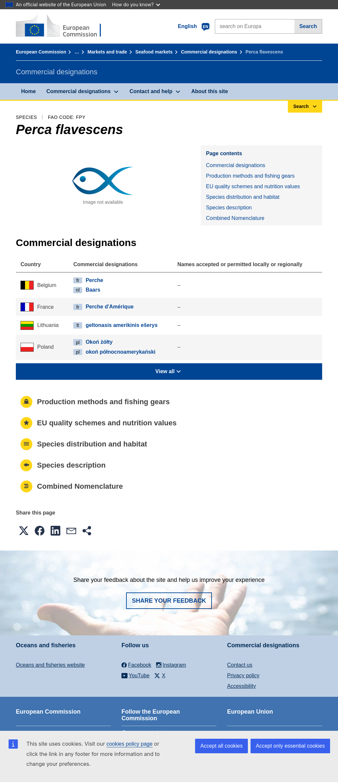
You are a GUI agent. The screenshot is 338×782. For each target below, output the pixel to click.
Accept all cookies (221, 746)
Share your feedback (169, 600)
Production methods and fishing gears (250, 176)
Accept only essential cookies (290, 746)
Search (308, 26)
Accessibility (241, 686)
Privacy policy (243, 675)
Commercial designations (209, 51)
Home (28, 91)
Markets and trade (107, 51)
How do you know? (136, 4)
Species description (229, 207)
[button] (23, 530)
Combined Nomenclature (235, 218)
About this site (209, 91)
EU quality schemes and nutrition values (253, 186)
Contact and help (150, 91)
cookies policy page (129, 744)
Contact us (239, 665)
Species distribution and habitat (242, 197)
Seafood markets (154, 51)
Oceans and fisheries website (50, 665)
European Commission (41, 51)
